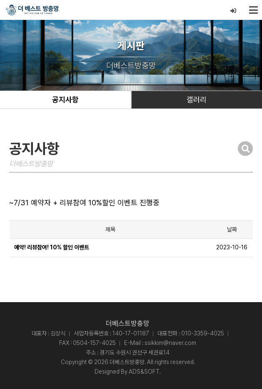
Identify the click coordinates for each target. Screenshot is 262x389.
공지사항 (65, 99)
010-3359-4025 (202, 333)
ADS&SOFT (144, 371)
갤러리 (197, 99)
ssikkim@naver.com (170, 343)
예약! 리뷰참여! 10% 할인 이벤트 (51, 247)
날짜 (232, 229)
